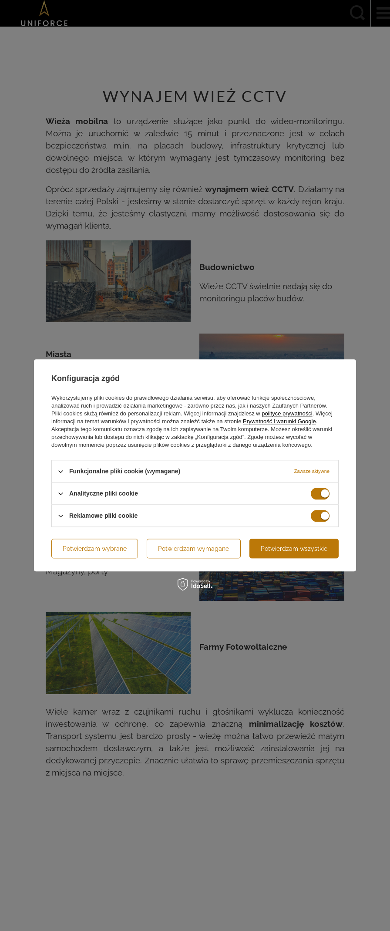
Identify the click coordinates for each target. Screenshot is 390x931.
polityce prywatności (287, 413)
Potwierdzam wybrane (95, 548)
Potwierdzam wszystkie (294, 548)
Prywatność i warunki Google (279, 421)
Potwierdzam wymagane (193, 548)
